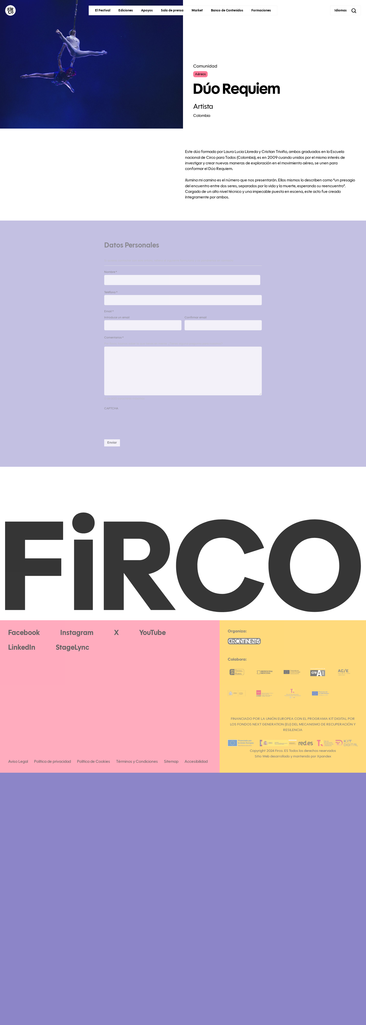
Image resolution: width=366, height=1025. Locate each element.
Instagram (77, 632)
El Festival (102, 10)
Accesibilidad (196, 761)
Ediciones (125, 10)
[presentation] (142, 421)
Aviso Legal (18, 761)
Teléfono (110, 292)
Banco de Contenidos (227, 10)
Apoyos (147, 10)
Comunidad (205, 66)
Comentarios (114, 337)
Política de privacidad (52, 761)
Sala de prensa (172, 10)
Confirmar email (196, 317)
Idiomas (340, 10)
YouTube (152, 632)
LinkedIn (21, 647)
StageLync (72, 647)
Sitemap (171, 761)
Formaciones (261, 10)
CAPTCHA (111, 408)
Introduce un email (117, 317)
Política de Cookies (93, 761)
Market (197, 10)
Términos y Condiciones (137, 761)
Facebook (24, 632)
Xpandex (324, 756)
